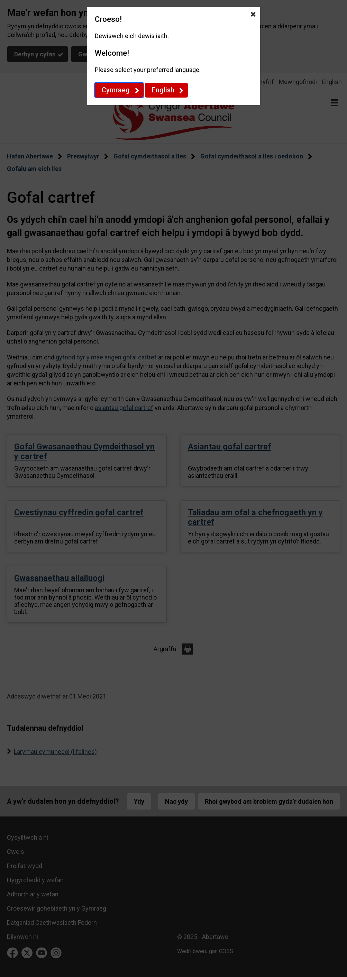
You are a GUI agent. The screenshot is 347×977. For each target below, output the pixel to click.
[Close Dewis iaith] (253, 14)
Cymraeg (116, 90)
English (163, 90)
